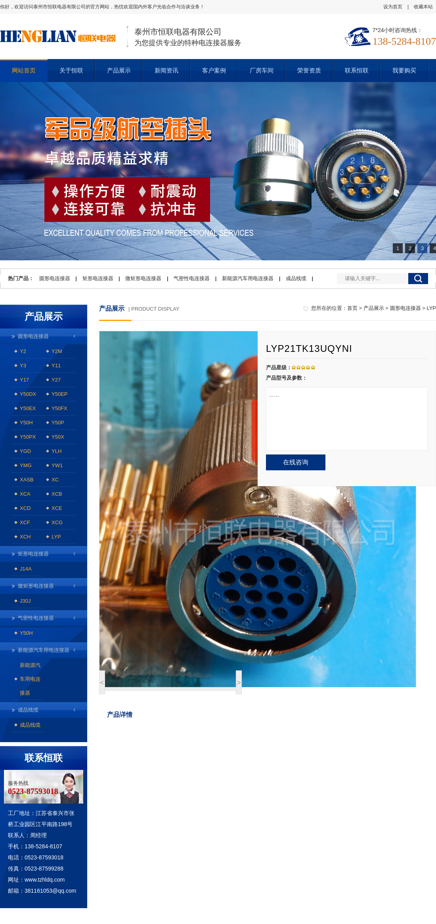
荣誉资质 (309, 70)
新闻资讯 (166, 70)
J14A (26, 569)
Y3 (23, 365)
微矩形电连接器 (143, 278)
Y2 (23, 351)
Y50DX (28, 394)
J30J (25, 601)
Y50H (26, 423)
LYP (56, 537)
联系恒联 (357, 70)
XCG (57, 522)
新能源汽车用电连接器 (247, 278)
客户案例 (214, 70)
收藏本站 (423, 7)
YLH (56, 451)
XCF (25, 522)
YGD (25, 451)
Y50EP (59, 394)
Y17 (24, 380)
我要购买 (404, 70)
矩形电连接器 (97, 278)
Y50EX (28, 408)
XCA (25, 494)
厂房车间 (261, 70)
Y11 (56, 365)
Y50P (58, 423)
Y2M (57, 351)
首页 (352, 308)
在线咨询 (295, 462)
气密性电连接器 (192, 278)
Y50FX (59, 408)
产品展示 (119, 70)
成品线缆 (296, 278)
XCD (25, 508)
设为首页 (392, 7)
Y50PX (28, 437)
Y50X (58, 437)
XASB (27, 480)
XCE (57, 508)
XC (55, 480)
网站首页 (24, 70)
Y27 (56, 380)
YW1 (57, 465)
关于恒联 (71, 70)
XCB (57, 494)
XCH (25, 537)
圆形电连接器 (54, 278)
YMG (26, 465)
